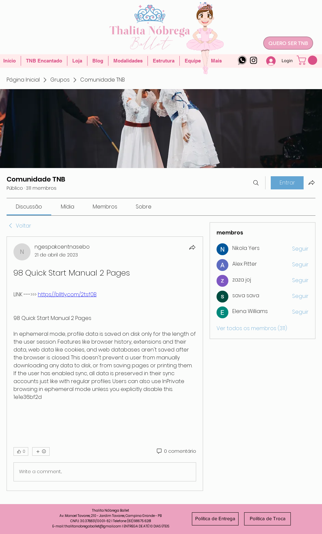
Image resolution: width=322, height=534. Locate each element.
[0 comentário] (176, 451)
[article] (105, 363)
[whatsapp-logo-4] (242, 60)
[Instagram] (253, 60)
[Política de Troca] (267, 518)
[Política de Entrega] (215, 518)
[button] (308, 60)
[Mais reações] (41, 451)
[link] (29, 206)
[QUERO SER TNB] (288, 43)
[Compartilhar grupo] (311, 182)
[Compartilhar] (192, 247)
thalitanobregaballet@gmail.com (92, 526)
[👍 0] (20, 451)
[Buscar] (256, 182)
